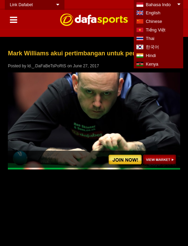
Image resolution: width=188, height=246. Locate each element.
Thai (150, 38)
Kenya (152, 64)
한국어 (152, 47)
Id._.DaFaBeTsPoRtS (46, 66)
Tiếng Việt (155, 29)
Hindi (151, 55)
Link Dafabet (21, 4)
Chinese (154, 21)
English (153, 12)
